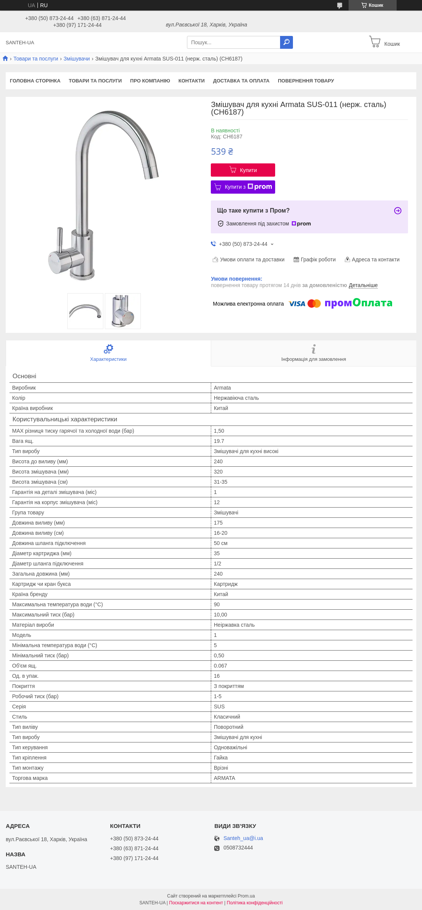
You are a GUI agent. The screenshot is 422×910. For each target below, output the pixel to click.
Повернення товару (306, 81)
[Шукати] (286, 42)
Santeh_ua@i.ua (243, 838)
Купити (248, 170)
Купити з (248, 186)
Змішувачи (77, 59)
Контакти (191, 81)
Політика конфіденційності (255, 902)
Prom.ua (246, 896)
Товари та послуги (35, 59)
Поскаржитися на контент (196, 902)
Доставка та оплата (241, 81)
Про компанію (150, 81)
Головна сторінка (35, 81)
